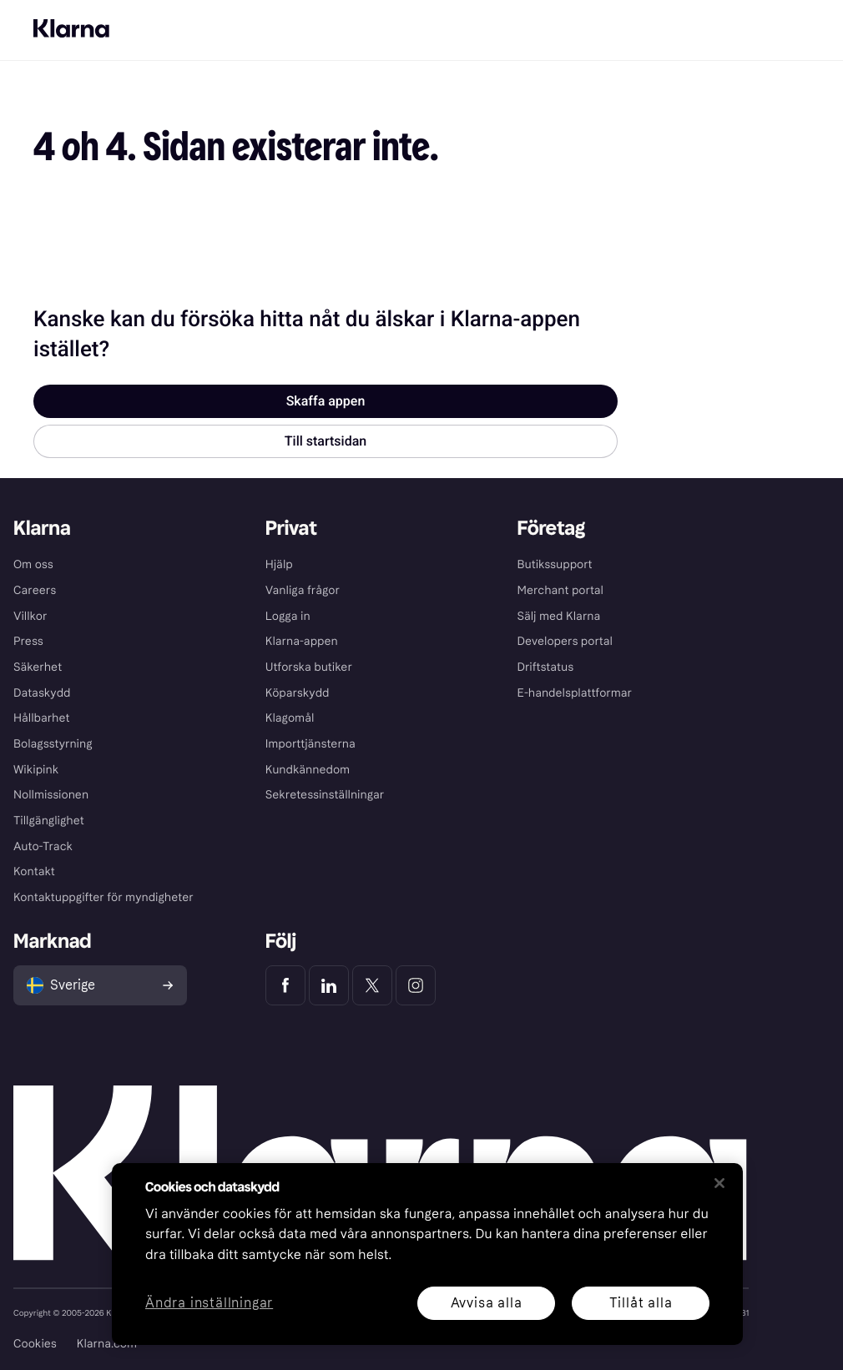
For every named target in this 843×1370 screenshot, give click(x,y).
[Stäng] (719, 1183)
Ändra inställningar (209, 1304)
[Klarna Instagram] (416, 985)
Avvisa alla (486, 1303)
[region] (427, 1254)
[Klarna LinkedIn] (329, 985)
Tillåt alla (641, 1303)
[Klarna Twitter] (372, 985)
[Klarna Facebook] (285, 985)
